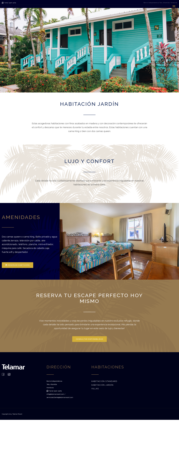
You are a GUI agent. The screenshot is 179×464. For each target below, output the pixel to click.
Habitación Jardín (102, 385)
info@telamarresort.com (55, 394)
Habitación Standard (104, 381)
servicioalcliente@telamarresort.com (60, 397)
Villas (95, 389)
